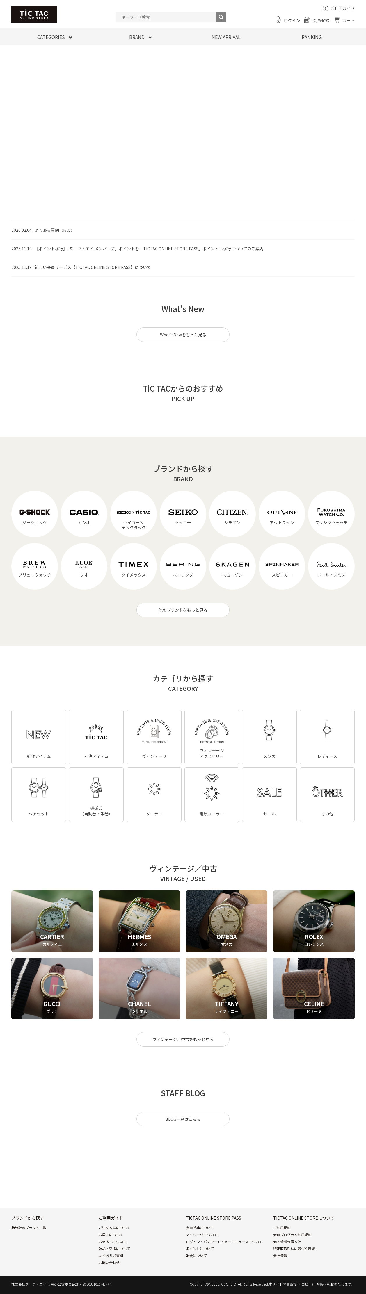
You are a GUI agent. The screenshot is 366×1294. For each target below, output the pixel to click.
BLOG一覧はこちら (183, 1119)
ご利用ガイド (342, 8)
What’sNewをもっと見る (183, 335)
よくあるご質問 (111, 1255)
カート (348, 20)
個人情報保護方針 (287, 1241)
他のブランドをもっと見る (183, 610)
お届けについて (111, 1234)
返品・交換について (114, 1248)
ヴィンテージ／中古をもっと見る (183, 1039)
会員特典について (200, 1227)
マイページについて (201, 1234)
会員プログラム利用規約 (292, 1234)
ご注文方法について (114, 1227)
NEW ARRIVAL (226, 36)
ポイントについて (200, 1248)
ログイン (292, 20)
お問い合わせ (109, 1262)
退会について (196, 1255)
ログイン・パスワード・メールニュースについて (224, 1241)
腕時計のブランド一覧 (28, 1227)
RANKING (312, 36)
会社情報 (280, 1255)
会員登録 (321, 20)
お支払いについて (113, 1241)
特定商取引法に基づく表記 (294, 1248)
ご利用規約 (282, 1227)
